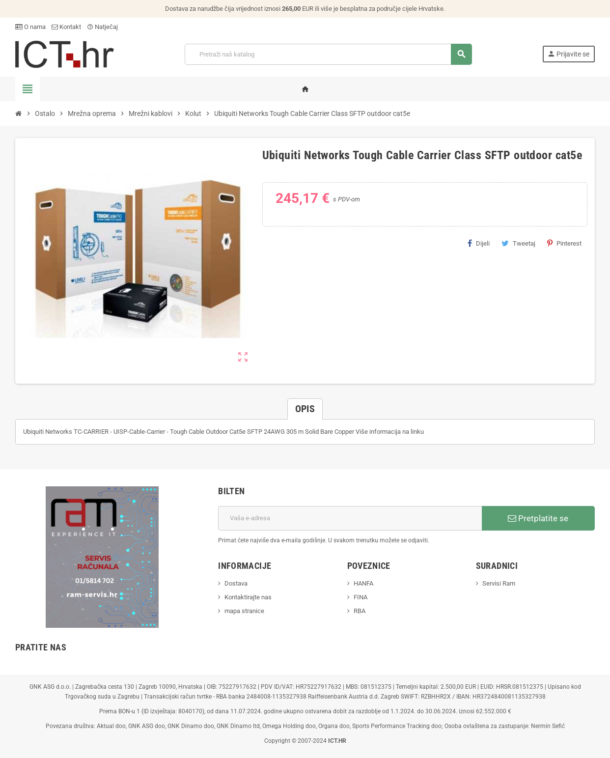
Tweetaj (518, 243)
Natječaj (102, 26)
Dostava (236, 583)
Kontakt (66, 26)
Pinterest (564, 243)
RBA (359, 611)
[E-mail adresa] (350, 518)
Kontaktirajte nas (248, 597)
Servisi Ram (498, 583)
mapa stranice (244, 611)
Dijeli (479, 243)
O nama (30, 26)
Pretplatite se (538, 518)
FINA (360, 597)
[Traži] (328, 54)
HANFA (363, 583)
